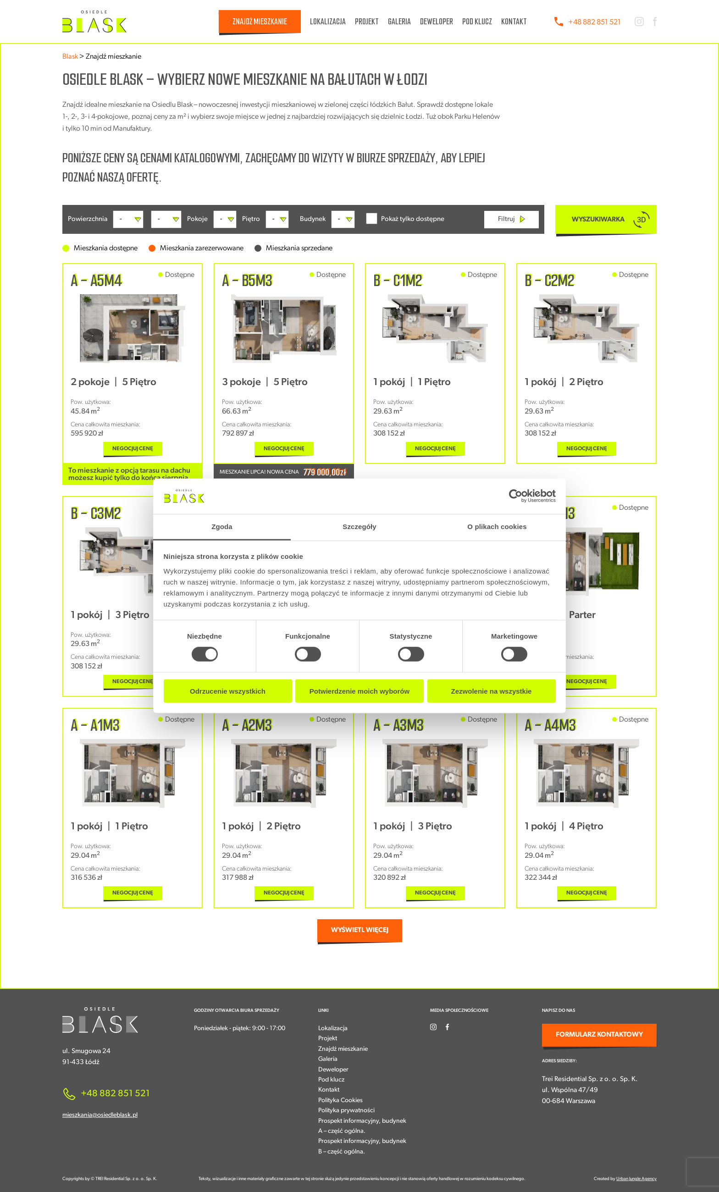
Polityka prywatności (346, 1110)
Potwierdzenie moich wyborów (359, 691)
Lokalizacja (328, 21)
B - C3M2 (96, 513)
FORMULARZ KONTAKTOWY (599, 1035)
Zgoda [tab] (221, 526)
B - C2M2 (549, 281)
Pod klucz (477, 21)
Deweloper (436, 21)
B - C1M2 (397, 281)
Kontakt (514, 21)
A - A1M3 (95, 725)
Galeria (399, 21)
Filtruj (511, 219)
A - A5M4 (96, 281)
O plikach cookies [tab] (496, 526)
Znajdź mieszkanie (259, 21)
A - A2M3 (247, 725)
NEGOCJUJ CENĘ (132, 449)
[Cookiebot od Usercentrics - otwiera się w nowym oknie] (516, 496)
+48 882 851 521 (594, 22)
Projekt (367, 21)
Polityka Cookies (340, 1100)
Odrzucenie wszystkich (227, 691)
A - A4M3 (550, 725)
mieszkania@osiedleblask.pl (100, 1115)
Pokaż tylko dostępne (405, 218)
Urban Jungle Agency (636, 1178)
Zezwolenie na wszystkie (491, 691)
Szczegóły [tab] (359, 526)
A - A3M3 (398, 725)
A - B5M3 (247, 281)
